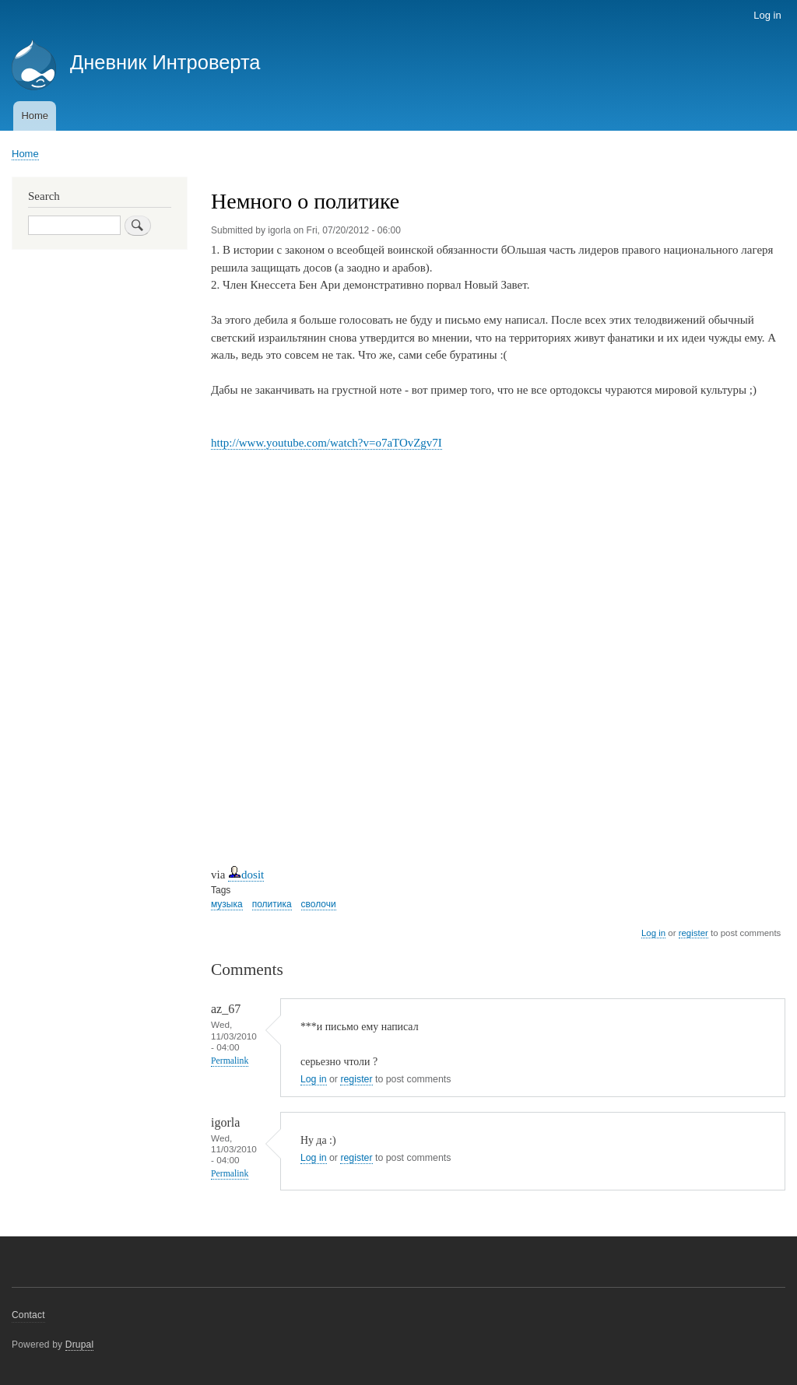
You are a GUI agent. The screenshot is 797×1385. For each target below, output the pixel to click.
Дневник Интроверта (165, 62)
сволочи (318, 904)
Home (34, 115)
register (693, 933)
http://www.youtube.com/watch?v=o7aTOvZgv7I (326, 443)
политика (272, 904)
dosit (246, 874)
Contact (28, 1315)
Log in (767, 15)
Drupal (79, 1344)
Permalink (229, 1061)
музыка (227, 904)
